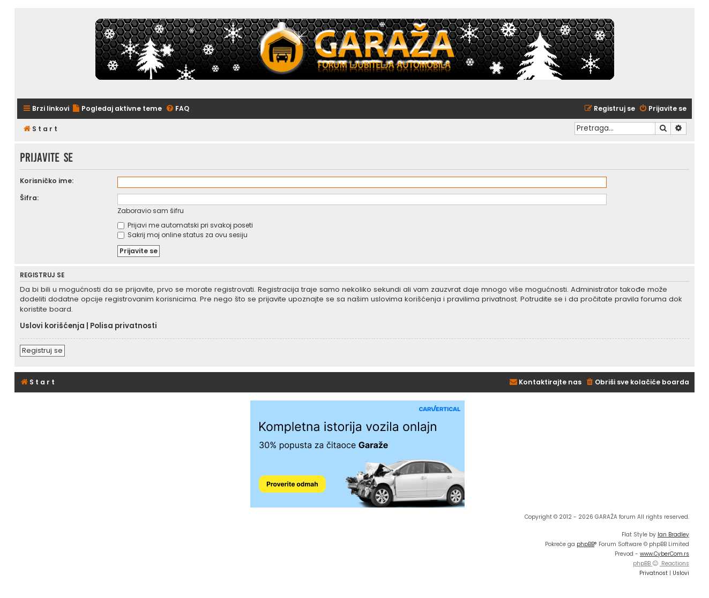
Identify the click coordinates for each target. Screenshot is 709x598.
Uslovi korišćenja (52, 326)
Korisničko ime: (46, 180)
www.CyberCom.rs (664, 554)
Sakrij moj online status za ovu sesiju (182, 234)
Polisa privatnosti (123, 326)
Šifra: (29, 197)
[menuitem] (117, 109)
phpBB (585, 544)
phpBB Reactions (661, 563)
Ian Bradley (673, 535)
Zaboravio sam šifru (150, 211)
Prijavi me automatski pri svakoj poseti (185, 225)
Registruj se (42, 350)
